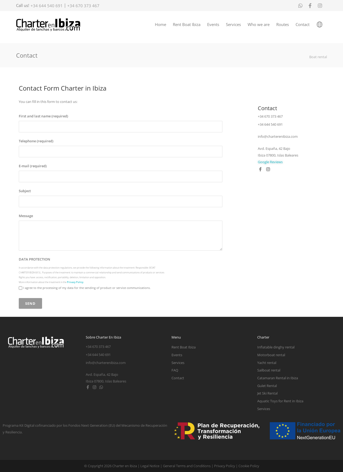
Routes (282, 24)
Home (160, 24)
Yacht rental (266, 362)
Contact (303, 24)
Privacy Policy (224, 465)
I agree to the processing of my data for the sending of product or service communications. (87, 288)
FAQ (175, 370)
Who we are (259, 24)
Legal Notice (149, 465)
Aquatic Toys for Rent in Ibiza (280, 401)
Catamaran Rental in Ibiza (277, 378)
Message (26, 216)
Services (233, 24)
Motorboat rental (271, 354)
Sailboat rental (268, 370)
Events (213, 24)
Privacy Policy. (75, 282)
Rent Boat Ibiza (186, 24)
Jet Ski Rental (267, 393)
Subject (25, 191)
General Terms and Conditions (187, 465)
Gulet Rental (267, 385)
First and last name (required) (43, 116)
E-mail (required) (33, 166)
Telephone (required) (36, 141)
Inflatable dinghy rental (275, 347)
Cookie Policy (248, 465)
